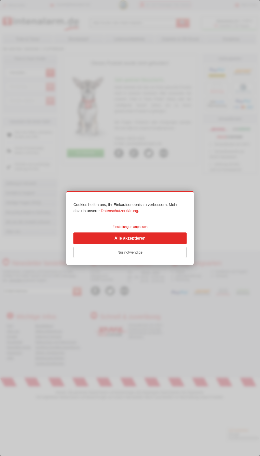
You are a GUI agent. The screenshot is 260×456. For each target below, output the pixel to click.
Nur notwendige (130, 252)
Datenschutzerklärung (119, 211)
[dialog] (130, 228)
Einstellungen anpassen (130, 227)
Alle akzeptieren (130, 238)
